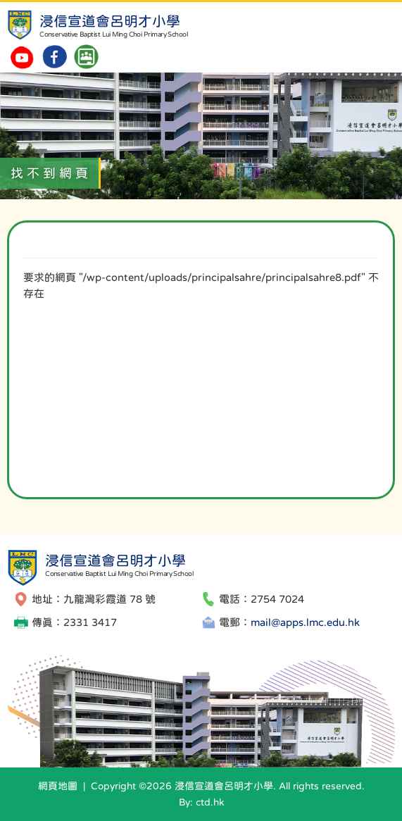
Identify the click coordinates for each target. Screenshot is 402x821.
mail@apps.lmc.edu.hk (305, 622)
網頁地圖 (57, 786)
